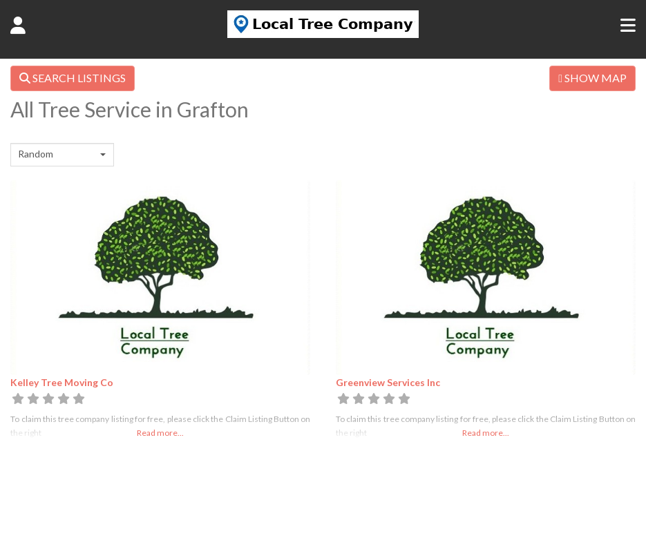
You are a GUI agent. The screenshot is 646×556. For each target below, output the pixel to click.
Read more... (160, 433)
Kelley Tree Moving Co (61, 382)
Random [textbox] (35, 154)
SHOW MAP (592, 77)
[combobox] (62, 154)
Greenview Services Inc (388, 382)
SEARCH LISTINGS (72, 77)
